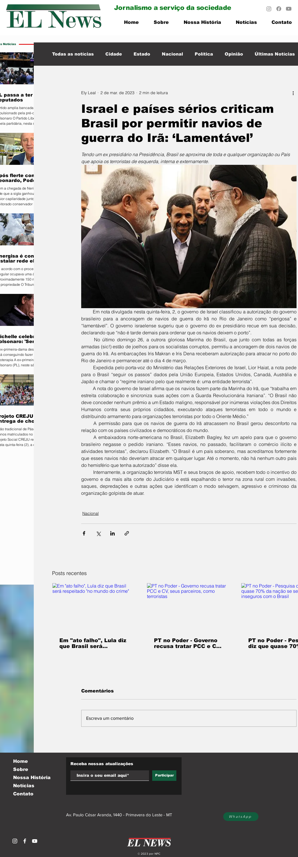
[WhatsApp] (240, 816)
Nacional (172, 53)
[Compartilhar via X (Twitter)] (98, 533)
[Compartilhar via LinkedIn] (112, 533)
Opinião (234, 53)
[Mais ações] (293, 92)
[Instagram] (269, 9)
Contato (23, 793)
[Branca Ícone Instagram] (15, 841)
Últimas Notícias (275, 53)
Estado (142, 53)
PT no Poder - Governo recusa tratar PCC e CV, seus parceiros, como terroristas (187, 643)
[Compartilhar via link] (127, 533)
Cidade (113, 53)
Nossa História (32, 777)
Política (204, 53)
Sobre (20, 769)
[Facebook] (279, 9)
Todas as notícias (73, 53)
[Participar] (164, 775)
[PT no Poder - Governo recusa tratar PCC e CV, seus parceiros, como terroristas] (189, 606)
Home (20, 761)
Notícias (23, 785)
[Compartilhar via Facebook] (84, 533)
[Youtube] (288, 9)
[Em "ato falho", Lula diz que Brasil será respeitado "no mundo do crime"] (94, 606)
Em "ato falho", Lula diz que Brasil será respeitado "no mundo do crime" (92, 643)
